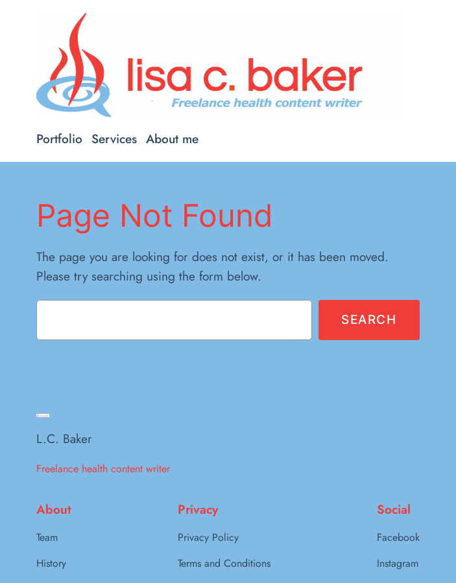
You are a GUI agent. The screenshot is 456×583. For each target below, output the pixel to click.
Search (369, 319)
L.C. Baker (64, 438)
